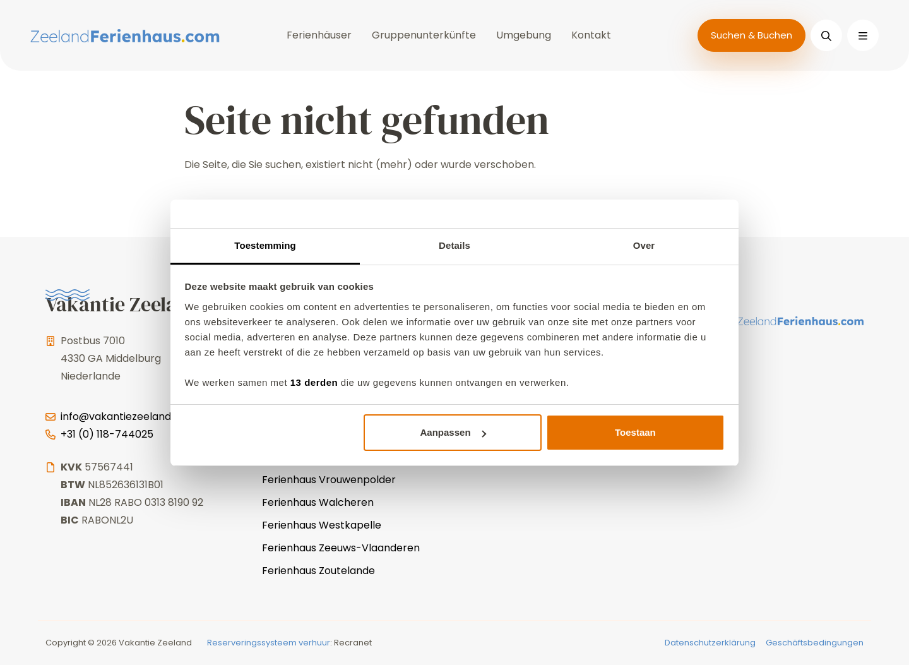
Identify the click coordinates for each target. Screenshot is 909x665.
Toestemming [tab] (265, 245)
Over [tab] (644, 245)
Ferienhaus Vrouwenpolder (329, 479)
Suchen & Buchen (751, 35)
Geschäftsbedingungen (815, 643)
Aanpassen (453, 432)
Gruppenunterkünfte (424, 35)
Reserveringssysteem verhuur (268, 643)
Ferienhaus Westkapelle (321, 525)
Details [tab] (454, 245)
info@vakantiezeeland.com (128, 416)
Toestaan (635, 432)
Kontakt (591, 35)
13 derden (314, 382)
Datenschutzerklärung (710, 643)
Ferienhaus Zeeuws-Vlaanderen (341, 548)
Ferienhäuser (319, 35)
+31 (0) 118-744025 (107, 434)
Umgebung (523, 35)
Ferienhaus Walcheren (318, 502)
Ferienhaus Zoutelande (318, 570)
